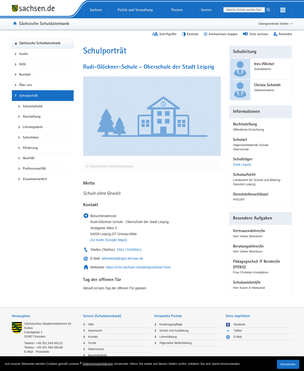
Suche (23, 54)
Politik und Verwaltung (135, 10)
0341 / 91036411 (129, 250)
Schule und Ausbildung (173, 330)
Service (206, 10)
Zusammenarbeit (35, 179)
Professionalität (34, 168)
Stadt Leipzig (242, 164)
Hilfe (22, 64)
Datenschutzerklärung (98, 364)
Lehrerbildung (168, 336)
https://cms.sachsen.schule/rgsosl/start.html (138, 267)
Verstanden (288, 364)
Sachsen (96, 10)
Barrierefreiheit (97, 355)
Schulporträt (28, 95)
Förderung (30, 148)
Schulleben (31, 137)
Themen (177, 10)
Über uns (25, 85)
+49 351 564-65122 (49, 343)
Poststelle (42, 351)
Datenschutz (96, 349)
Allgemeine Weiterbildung (175, 343)
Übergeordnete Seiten (273, 23)
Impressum (95, 330)
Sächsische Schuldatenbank (44, 23)
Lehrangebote (33, 127)
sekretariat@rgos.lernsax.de (122, 258)
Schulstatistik (33, 106)
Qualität (28, 158)
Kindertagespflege (170, 324)
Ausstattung (32, 116)
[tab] (45, 316)
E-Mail (238, 336)
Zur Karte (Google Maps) (108, 240)
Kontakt (25, 74)
